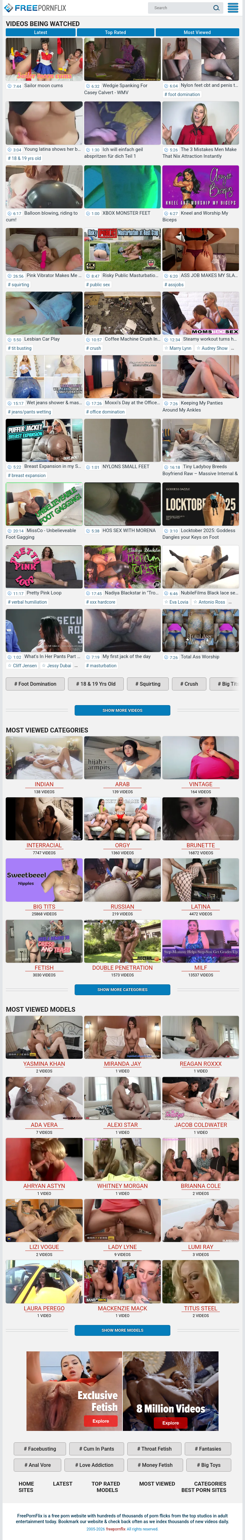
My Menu (233, 7)
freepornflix (116, 1529)
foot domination (183, 94)
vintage (200, 761)
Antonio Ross (211, 602)
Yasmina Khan (44, 1041)
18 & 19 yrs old (26, 158)
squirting (20, 284)
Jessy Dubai (58, 665)
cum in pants (98, 1449)
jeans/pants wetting (31, 411)
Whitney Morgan (122, 1163)
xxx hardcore (102, 602)
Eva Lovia (178, 602)
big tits (44, 884)
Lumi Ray (200, 1224)
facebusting (41, 1449)
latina (200, 884)
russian (122, 884)
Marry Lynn (179, 348)
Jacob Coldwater (200, 1102)
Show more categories (122, 989)
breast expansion (28, 475)
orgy (122, 823)
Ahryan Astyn (44, 1163)
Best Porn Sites (204, 1490)
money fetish (157, 1465)
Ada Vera (44, 1102)
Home (34, 5)
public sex (99, 284)
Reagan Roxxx (200, 1041)
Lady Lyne (122, 1224)
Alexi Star (122, 1102)
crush (95, 348)
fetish (44, 945)
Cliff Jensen (24, 665)
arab (122, 761)
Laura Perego (44, 1285)
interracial (44, 823)
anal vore (39, 1465)
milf (200, 945)
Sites (26, 1490)
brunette (200, 823)
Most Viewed (197, 32)
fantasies (209, 1449)
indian (44, 761)
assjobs (175, 284)
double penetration (122, 945)
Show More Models (122, 1330)
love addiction (95, 1465)
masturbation (102, 665)
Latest (40, 32)
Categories (210, 1484)
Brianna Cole (200, 1163)
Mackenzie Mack (122, 1285)
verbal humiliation (29, 602)
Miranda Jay (122, 1041)
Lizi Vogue (44, 1224)
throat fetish (156, 1449)
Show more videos (123, 710)
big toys (210, 1465)
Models (107, 1490)
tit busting (21, 348)
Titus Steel (200, 1285)
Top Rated (115, 32)
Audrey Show (214, 348)
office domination (106, 411)
